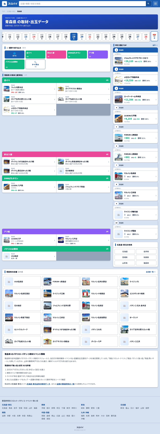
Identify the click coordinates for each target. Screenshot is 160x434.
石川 (132, 408)
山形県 (125, 263)
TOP (3, 11)
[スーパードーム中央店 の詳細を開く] (135, 95)
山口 (63, 415)
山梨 (142, 408)
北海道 (125, 251)
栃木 (48, 408)
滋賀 (4, 415)
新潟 (122, 408)
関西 (4, 412)
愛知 (92, 408)
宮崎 (108, 415)
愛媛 (43, 418)
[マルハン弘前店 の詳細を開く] (135, 172)
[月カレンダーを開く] (154, 36)
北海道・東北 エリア (21, 18)
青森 (10, 408)
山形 (30, 408)
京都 (8, 415)
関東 (43, 404)
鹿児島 (113, 415)
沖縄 (82, 418)
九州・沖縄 (85, 412)
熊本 (98, 415)
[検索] (82, 3)
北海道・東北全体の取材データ (38, 384)
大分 (102, 415)
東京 (68, 408)
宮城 (20, 408)
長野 (147, 408)
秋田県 (146, 257)
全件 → (155, 45)
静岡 (88, 408)
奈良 (24, 415)
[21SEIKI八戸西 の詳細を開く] (135, 114)
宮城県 (125, 257)
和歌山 (29, 415)
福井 (137, 408)
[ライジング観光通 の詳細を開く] (135, 210)
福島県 (146, 263)
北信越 (123, 404)
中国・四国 (45, 412)
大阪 (14, 415)
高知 (48, 418)
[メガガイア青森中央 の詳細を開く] (135, 76)
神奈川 (74, 408)
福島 (35, 408)
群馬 (53, 408)
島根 (48, 415)
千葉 (63, 408)
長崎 (92, 415)
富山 (127, 408)
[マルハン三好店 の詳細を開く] (135, 191)
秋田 (25, 408)
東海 (82, 404)
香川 (73, 415)
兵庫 (18, 415)
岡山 (53, 415)
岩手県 (146, 251)
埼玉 (58, 408)
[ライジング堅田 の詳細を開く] (135, 229)
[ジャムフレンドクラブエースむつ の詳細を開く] (135, 57)
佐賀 (88, 415)
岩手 (15, 408)
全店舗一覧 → (150, 272)
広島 (58, 415)
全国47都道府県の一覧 (65, 384)
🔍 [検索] (148, 3)
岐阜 (82, 408)
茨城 (43, 408)
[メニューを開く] (155, 3)
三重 (98, 408)
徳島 (68, 415)
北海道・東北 (11, 11)
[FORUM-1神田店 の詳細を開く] (135, 133)
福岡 (82, 415)
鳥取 (43, 415)
